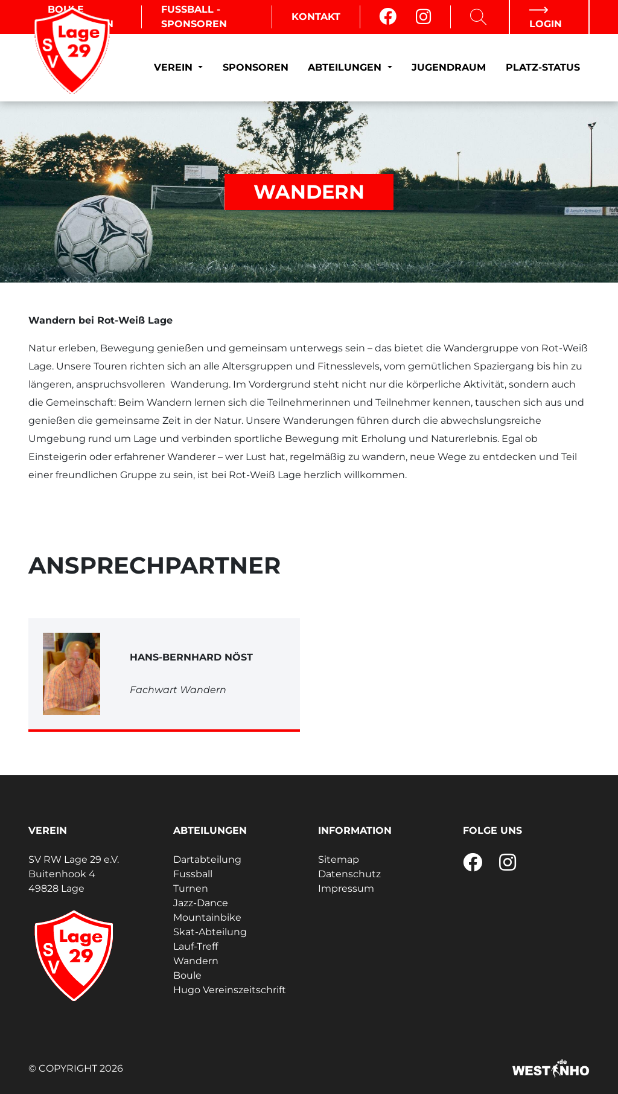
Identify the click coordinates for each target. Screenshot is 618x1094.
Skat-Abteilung (210, 932)
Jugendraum (449, 67)
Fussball (192, 874)
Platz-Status (543, 67)
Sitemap (338, 859)
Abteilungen (346, 67)
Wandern (195, 961)
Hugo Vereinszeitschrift (229, 990)
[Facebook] (387, 16)
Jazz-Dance (200, 903)
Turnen (190, 888)
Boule (187, 975)
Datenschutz (349, 874)
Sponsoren (255, 67)
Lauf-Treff (195, 946)
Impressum (346, 888)
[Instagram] (423, 16)
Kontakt (315, 16)
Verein (175, 67)
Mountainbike (207, 917)
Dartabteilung (207, 859)
